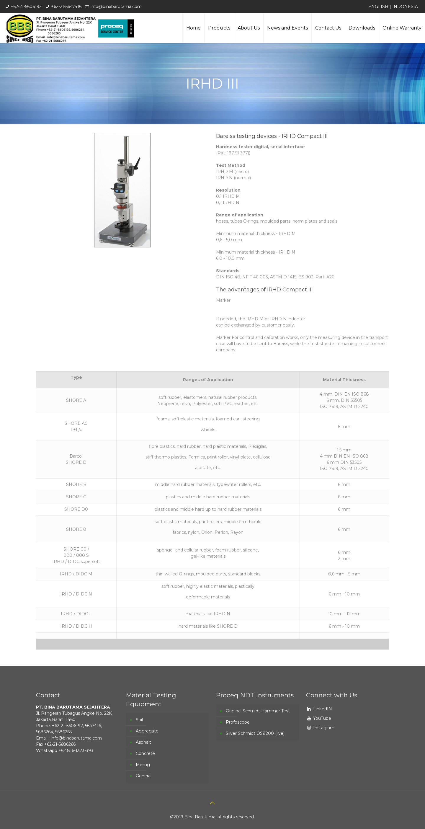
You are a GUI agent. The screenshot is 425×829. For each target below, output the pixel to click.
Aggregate (147, 731)
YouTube (322, 718)
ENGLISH (378, 6)
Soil (139, 719)
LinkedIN (322, 708)
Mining (143, 764)
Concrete (145, 753)
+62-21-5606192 (26, 6)
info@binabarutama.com (116, 6)
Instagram (323, 727)
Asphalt (143, 742)
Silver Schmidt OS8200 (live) (255, 733)
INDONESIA (405, 6)
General (143, 776)
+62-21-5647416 (66, 6)
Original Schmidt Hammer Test (258, 711)
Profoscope (238, 722)
